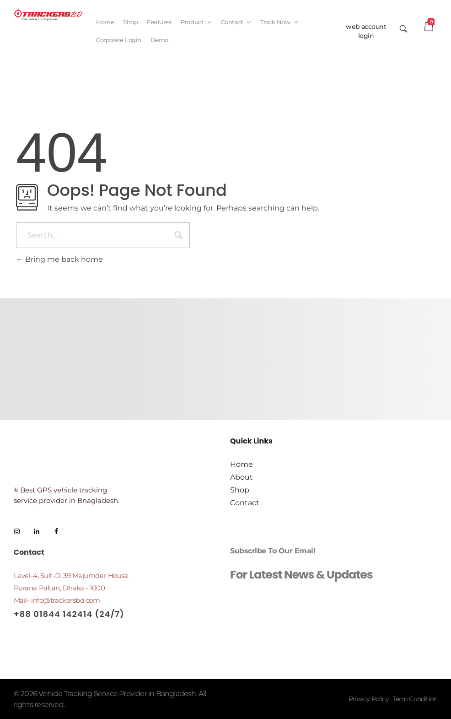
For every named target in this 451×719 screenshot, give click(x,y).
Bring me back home (59, 259)
